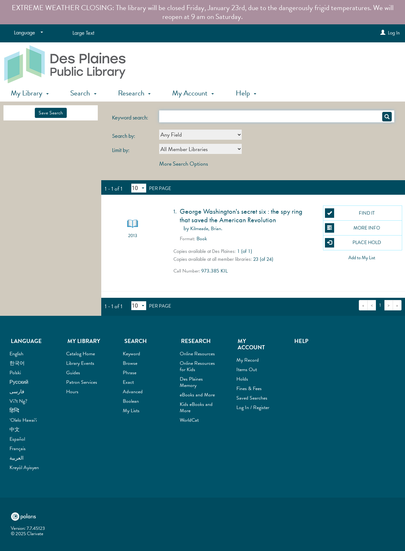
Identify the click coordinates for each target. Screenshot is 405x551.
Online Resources (197, 354)
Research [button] (134, 93)
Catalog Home (80, 354)
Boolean (131, 401)
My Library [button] (30, 93)
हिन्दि (14, 410)
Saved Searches (251, 398)
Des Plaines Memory (191, 382)
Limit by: (121, 150)
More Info (352, 228)
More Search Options (183, 163)
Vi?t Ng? (18, 401)
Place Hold (353, 243)
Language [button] (26, 341)
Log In (394, 32)
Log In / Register (252, 407)
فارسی (16, 391)
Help (301, 341)
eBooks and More (197, 395)
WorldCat (189, 420)
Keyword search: (130, 117)
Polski (15, 373)
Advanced (133, 391)
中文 (14, 429)
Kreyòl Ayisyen (24, 467)
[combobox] (200, 135)
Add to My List (361, 257)
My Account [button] (193, 93)
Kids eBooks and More (196, 407)
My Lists (131, 410)
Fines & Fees (249, 388)
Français (17, 448)
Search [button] (83, 93)
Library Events (80, 363)
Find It (350, 213)
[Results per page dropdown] (138, 188)
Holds (242, 379)
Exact (128, 382)
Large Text (83, 32)
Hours (72, 391)
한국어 (17, 363)
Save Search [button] (51, 113)
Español (17, 439)
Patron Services (81, 382)
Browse (130, 363)
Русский (18, 382)
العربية (16, 458)
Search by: (124, 135)
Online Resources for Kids (197, 366)
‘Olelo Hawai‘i (23, 420)
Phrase (129, 373)
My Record (247, 360)
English (16, 354)
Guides (73, 373)
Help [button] (246, 93)
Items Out (246, 369)
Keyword (131, 354)
